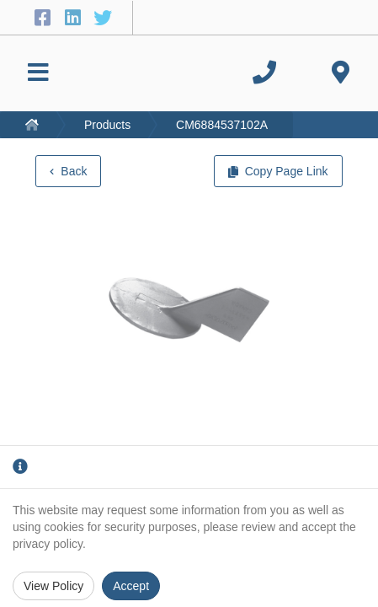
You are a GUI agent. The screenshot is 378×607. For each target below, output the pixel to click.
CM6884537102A (222, 125)
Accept (131, 586)
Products (107, 125)
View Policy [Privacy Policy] (53, 586)
